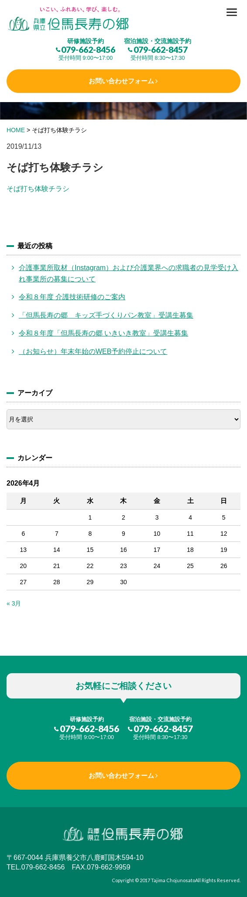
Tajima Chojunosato (173, 880)
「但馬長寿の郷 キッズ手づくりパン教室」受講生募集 (106, 315)
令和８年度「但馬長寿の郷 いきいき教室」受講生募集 (103, 333)
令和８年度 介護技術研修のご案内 (72, 297)
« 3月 (14, 603)
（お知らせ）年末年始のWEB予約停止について (93, 351)
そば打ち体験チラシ (38, 188)
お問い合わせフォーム (121, 81)
